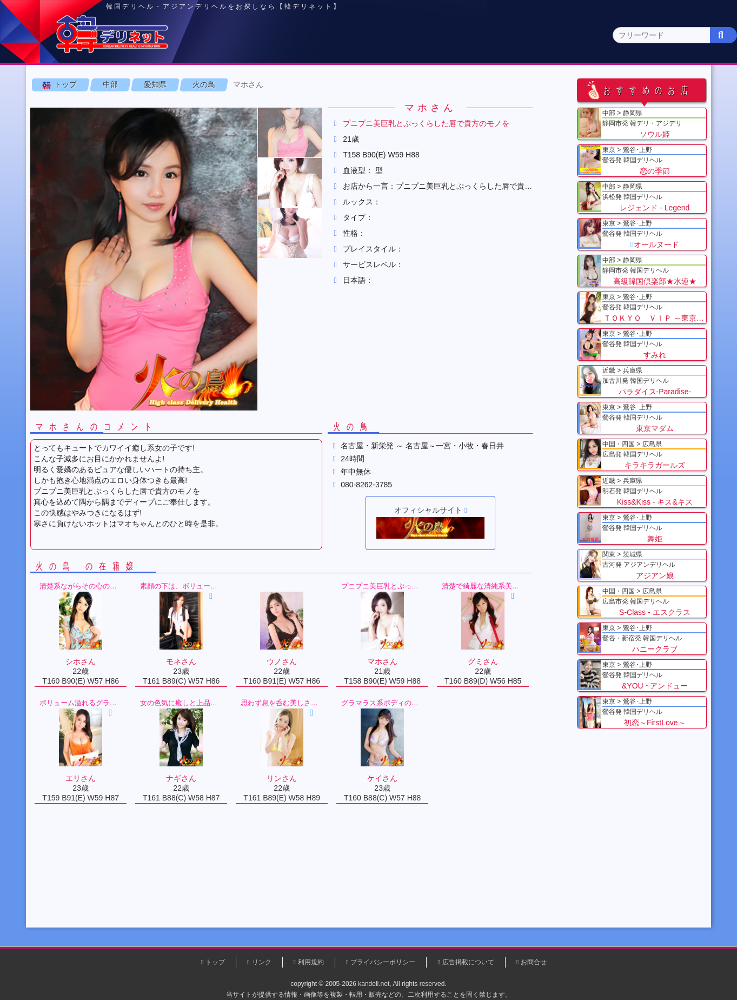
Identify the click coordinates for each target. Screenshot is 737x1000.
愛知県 (174, 134)
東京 (180, 84)
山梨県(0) (142, 106)
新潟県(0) (232, 106)
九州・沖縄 (647, 84)
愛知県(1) (456, 106)
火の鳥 (223, 134)
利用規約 (311, 962)
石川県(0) (322, 106)
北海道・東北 (335, 84)
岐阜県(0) (501, 106)
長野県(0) (187, 106)
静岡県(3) (411, 106)
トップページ (91, 84)
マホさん (268, 134)
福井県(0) (367, 106)
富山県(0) (277, 106)
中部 (414, 84)
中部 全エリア (79, 106)
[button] (309, 183)
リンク (261, 962)
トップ (85, 134)
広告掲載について (468, 962)
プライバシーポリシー (382, 962)
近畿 (491, 84)
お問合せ (534, 962)
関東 (258, 84)
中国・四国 (569, 84)
